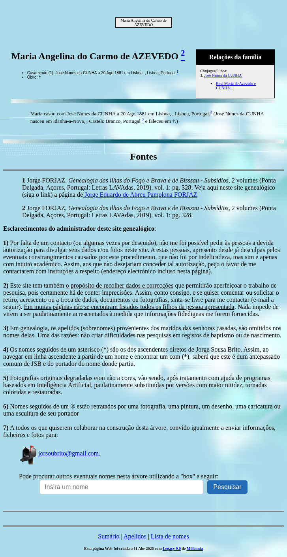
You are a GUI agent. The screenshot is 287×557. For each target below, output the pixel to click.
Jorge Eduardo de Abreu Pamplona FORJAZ (140, 194)
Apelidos (135, 536)
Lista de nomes (170, 536)
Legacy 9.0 (172, 548)
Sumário (108, 536)
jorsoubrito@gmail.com (59, 453)
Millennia (195, 548)
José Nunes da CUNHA (223, 75)
